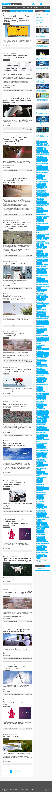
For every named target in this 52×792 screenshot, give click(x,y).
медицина (19, 288)
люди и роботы (40, 304)
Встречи (45, 7)
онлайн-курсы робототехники (40, 354)
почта (38, 386)
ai (40, 142)
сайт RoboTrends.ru (41, 461)
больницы (39, 185)
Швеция (44, 547)
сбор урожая (39, 463)
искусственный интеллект (42, 261)
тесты (38, 515)
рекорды (39, 432)
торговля (42, 519)
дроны (38, 239)
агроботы (39, 161)
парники (38, 361)
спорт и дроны (40, 496)
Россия (38, 457)
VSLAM (38, 152)
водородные (39, 196)
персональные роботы (42, 364)
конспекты (39, 286)
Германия (44, 205)
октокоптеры (39, 351)
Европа (42, 239)
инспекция (45, 255)
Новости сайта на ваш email (27, 789)
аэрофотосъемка (40, 176)
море (38, 316)
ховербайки (39, 541)
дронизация (39, 237)
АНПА (46, 167)
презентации (39, 388)
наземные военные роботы (41, 322)
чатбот (47, 543)
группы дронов (40, 221)
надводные (44, 320)
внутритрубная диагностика (40, 194)
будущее (44, 185)
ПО (47, 366)
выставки (44, 203)
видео (43, 190)
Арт (24, 7)
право (41, 386)
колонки (38, 277)
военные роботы (40, 200)
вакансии (39, 188)
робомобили (44, 434)
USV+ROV (45, 151)
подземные (39, 371)
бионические (39, 183)
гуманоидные (40, 223)
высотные (39, 203)
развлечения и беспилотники (40, 417)
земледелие (39, 246)
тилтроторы (45, 517)
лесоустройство (44, 297)
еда (46, 239)
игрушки (45, 246)
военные (45, 196)
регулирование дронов (42, 428)
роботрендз (39, 439)
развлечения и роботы (42, 419)
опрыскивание (40, 355)
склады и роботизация (42, 477)
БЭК (46, 186)
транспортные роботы (41, 523)
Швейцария (19, 396)
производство (40, 403)
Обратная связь (41, 568)
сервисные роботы (41, 472)
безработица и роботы (42, 179)
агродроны (44, 161)
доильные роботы (41, 228)
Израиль (39, 250)
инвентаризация (40, 254)
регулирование (40, 426)
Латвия (38, 297)
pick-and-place (40, 149)
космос (38, 291)
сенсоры (39, 470)
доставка (39, 232)
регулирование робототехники (40, 430)
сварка (46, 464)
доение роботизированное (42, 227)
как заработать (40, 268)
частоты (42, 543)
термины (39, 514)
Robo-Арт (39, 23)
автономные (39, 159)
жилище (46, 243)
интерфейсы (45, 257)
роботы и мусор (40, 445)
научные (46, 324)
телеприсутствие (40, 510)
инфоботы (39, 259)
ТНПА (38, 519)
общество (39, 347)
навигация (39, 320)
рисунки (43, 432)
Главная (4, 7)
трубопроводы (44, 524)
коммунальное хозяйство (42, 280)
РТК (42, 457)
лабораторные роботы (42, 295)
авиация (38, 154)
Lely (44, 147)
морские (46, 316)
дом (46, 228)
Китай (41, 273)
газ (48, 203)
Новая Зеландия (40, 331)
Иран (47, 259)
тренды (6, 360)
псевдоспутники (40, 414)
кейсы (38, 271)
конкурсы (47, 284)
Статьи (15, 7)
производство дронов (41, 405)
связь (38, 466)
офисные (46, 355)
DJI (37, 147)
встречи (44, 202)
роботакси (39, 436)
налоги (38, 324)
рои (42, 455)
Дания (38, 225)
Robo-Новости (40, 18)
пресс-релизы (40, 389)
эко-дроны (39, 550)
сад (37, 459)
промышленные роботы (42, 410)
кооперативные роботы (42, 289)
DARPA (45, 143)
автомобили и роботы (41, 158)
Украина (42, 529)
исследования (40, 264)
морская (42, 316)
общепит (39, 343)
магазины (46, 304)
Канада (46, 268)
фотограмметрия (40, 536)
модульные (39, 314)
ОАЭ (46, 335)
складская (45, 473)
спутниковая (39, 499)
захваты (41, 245)
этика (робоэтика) (41, 554)
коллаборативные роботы (42, 275)
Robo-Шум (39, 22)
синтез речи (39, 473)
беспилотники (8, 47)
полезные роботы (41, 377)
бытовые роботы (40, 186)
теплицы (39, 512)
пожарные (45, 371)
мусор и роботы (44, 318)
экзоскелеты (42, 548)
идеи (38, 248)
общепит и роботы (41, 345)
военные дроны (40, 198)
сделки (41, 466)
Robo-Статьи (40, 20)
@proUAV (36, 4)
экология (44, 550)
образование (45, 337)
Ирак (43, 259)
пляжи (43, 366)
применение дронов (41, 396)
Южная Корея (40, 556)
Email (45, 560)
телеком (42, 508)
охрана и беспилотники (42, 357)
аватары (46, 152)
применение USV (40, 391)
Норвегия (39, 333)
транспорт (39, 521)
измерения (42, 248)
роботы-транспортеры (42, 454)
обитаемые (39, 337)
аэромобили (39, 172)
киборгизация (43, 271)
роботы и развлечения (42, 448)
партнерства (44, 361)
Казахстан (43, 266)
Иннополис (39, 255)
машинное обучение (41, 306)
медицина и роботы (41, 309)
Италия (38, 266)
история (46, 264)
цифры (38, 543)
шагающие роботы (41, 545)
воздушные (39, 202)
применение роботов (41, 397)
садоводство (42, 459)
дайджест (46, 223)
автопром (45, 159)
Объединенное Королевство (40, 349)
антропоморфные (41, 168)
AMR (43, 142)
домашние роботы (41, 230)
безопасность (40, 177)
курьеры (43, 293)
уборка (38, 529)
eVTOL (40, 147)
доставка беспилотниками (42, 234)
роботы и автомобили (41, 443)
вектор (43, 188)
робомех (39, 434)
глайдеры (46, 210)
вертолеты (39, 190)
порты (44, 380)
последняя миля (40, 382)
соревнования (40, 480)
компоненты (44, 282)
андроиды (39, 165)
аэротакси (39, 174)
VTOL (42, 152)
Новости (10, 7)
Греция (44, 218)
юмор (45, 556)
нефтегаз (45, 328)
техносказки (39, 517)
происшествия (40, 406)
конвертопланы (40, 284)
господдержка (40, 216)
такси (38, 508)
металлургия (39, 311)
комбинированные (41, 279)
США (25, 128)
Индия (46, 254)
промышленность (41, 408)
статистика (39, 503)
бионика (45, 181)
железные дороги (40, 241)
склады (38, 475)
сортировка (39, 482)
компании (39, 282)
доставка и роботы (41, 236)
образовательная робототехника (40, 339)
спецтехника (39, 494)
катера (38, 270)
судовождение (40, 506)
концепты (39, 288)
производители (40, 401)
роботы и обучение (41, 446)
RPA (38, 151)
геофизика (39, 205)
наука (42, 324)
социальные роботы (41, 492)
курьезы (38, 293)
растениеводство (40, 424)
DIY (37, 145)
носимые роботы (40, 335)
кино (38, 273)
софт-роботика (40, 486)
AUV (38, 143)
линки (38, 300)
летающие (39, 298)
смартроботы (40, 479)
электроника (39, 552)
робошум (39, 455)
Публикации (5, 11)
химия (43, 538)
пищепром (39, 366)
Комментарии (29, 47)
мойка (44, 314)
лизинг (43, 298)
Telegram (38, 561)
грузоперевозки (40, 219)
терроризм (44, 514)
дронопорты (45, 237)
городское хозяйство (41, 214)
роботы (38, 441)
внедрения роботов (41, 192)
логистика (42, 300)
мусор (38, 318)
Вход (49, 789)
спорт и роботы (40, 497)
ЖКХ (38, 245)
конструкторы (45, 286)
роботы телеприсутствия (42, 452)
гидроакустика (40, 209)
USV (41, 151)
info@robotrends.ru (15, 789)
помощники (44, 379)
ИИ (42, 250)
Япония (38, 557)
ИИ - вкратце (39, 252)
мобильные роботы (41, 313)
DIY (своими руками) (43, 145)
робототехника (40, 437)
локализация (39, 302)
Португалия (39, 380)
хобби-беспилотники (41, 539)
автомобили (39, 156)
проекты (44, 399)
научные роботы (40, 326)
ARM (46, 142)
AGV (38, 142)
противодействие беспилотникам (40, 413)
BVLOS (41, 143)
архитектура (45, 170)
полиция (38, 379)
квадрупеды (43, 270)
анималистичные (40, 167)
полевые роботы (40, 375)
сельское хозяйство (41, 468)
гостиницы (46, 216)
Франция (39, 538)
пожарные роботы (41, 373)
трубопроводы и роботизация (40, 527)
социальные (39, 490)
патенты (38, 363)
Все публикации (40, 17)
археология (39, 170)
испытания (39, 262)
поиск (47, 373)
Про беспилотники (45, 4)
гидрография (39, 210)
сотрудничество (40, 484)
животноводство (40, 243)
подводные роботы (41, 370)
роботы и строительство (42, 450)
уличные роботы (40, 530)
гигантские (39, 207)
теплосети (44, 512)
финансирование (40, 534)
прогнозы (39, 399)
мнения (45, 311)
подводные (39, 368)
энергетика (45, 552)
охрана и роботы (40, 359)
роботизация (45, 436)
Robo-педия (29, 7)
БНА (44, 183)
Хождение (45, 541)
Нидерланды (43, 330)
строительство (40, 505)
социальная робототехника (40, 488)
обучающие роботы (41, 341)
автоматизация (45, 154)
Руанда (45, 457)
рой (45, 455)
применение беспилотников (17, 47)
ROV (45, 149)
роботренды (45, 439)
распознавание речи (41, 422)
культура (43, 291)
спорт (44, 494)
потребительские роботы (42, 384)
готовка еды (39, 218)
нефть (38, 330)
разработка (44, 421)
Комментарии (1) (28, 658)
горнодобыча (20, 435)
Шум (20, 7)
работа (46, 414)
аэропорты (45, 172)
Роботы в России (37, 7)
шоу (38, 548)
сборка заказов (40, 464)
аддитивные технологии (42, 163)
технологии (42, 515)
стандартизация (40, 501)
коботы (45, 273)
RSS (42, 560)
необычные (39, 328)
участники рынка (40, 532)
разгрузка (39, 421)
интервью (39, 257)
